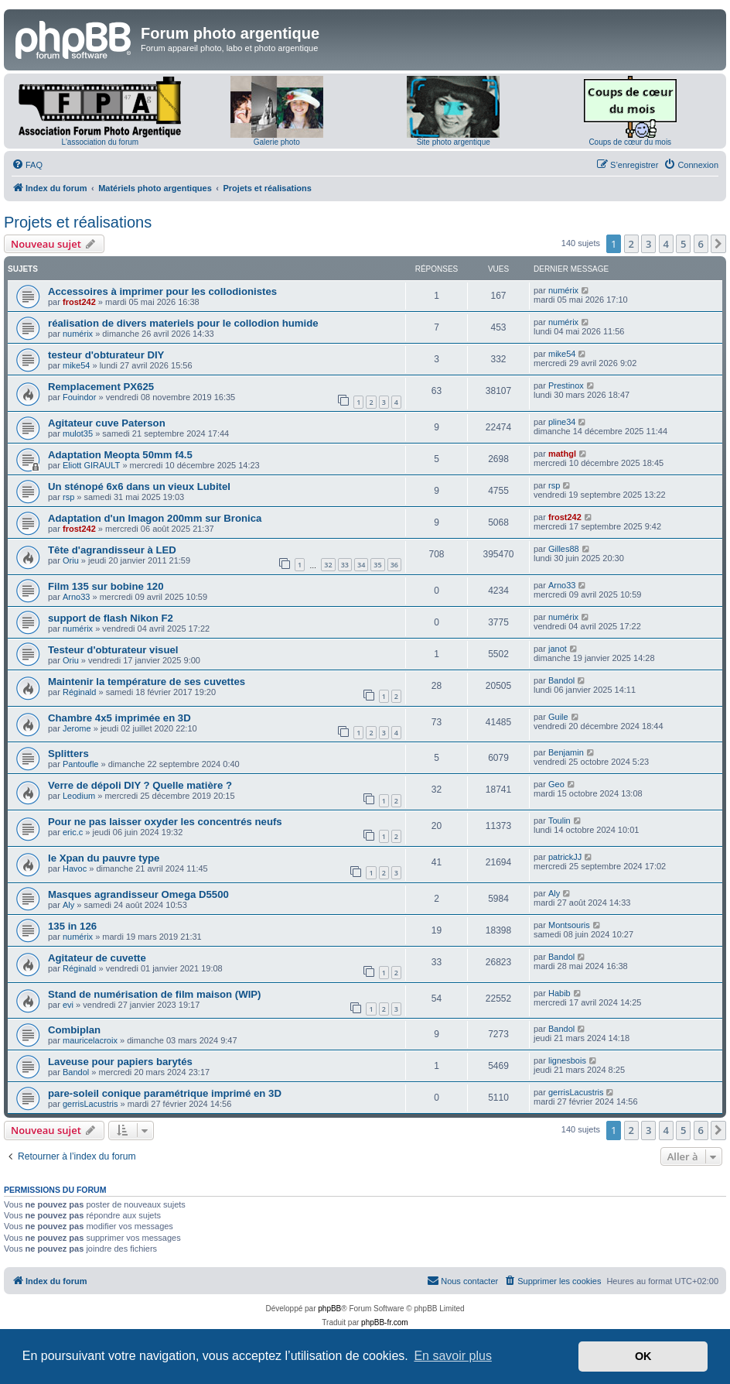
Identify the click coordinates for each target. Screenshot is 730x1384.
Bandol (561, 680)
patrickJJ (565, 857)
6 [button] (701, 244)
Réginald (79, 692)
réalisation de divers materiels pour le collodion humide (183, 323)
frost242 (79, 302)
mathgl (562, 453)
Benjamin (566, 752)
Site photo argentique (453, 142)
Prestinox (566, 385)
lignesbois (567, 1060)
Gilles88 (563, 548)
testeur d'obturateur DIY (106, 355)
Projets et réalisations (78, 222)
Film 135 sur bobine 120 (106, 586)
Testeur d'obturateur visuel (113, 650)
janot (557, 648)
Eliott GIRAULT (91, 465)
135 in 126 (72, 926)
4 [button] (666, 244)
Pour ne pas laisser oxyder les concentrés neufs (165, 821)
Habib (559, 993)
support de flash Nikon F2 (110, 618)
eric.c (73, 832)
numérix (563, 290)
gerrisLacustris (90, 1103)
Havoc (75, 868)
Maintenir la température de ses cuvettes (146, 681)
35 (377, 565)
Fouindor (79, 397)
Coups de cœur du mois (629, 142)
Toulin (559, 820)
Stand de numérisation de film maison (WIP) (154, 994)
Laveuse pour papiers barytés (120, 1061)
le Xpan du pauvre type (103, 858)
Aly (68, 905)
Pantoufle (80, 764)
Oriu (71, 560)
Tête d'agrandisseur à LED (112, 550)
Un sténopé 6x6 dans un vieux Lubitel (139, 486)
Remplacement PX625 (101, 386)
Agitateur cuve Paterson (106, 423)
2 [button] (631, 244)
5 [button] (683, 244)
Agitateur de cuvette (97, 958)
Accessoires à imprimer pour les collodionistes (162, 291)
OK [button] (643, 1356)
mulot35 (78, 433)
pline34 (561, 422)
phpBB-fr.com (384, 1322)
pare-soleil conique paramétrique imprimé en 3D (164, 1093)
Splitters (68, 753)
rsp (68, 497)
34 (361, 565)
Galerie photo (277, 142)
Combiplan (74, 1030)
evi (68, 1004)
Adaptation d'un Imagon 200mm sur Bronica (154, 518)
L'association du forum (99, 142)
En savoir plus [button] (453, 1355)
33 (345, 565)
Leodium (79, 795)
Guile (558, 716)
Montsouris (569, 925)
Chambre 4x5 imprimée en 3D (119, 718)
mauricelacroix (90, 1040)
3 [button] (648, 244)
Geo (556, 784)
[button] (718, 244)
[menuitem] (27, 165)
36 (394, 565)
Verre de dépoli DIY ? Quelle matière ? (140, 785)
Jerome (77, 728)
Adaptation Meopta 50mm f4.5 (120, 455)
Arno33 (76, 596)
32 (328, 565)
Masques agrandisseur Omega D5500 (138, 894)
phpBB (329, 1308)
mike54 (76, 365)
